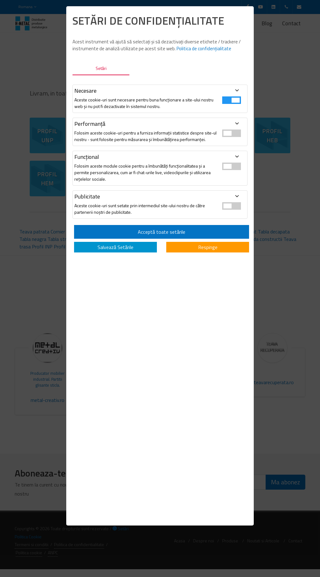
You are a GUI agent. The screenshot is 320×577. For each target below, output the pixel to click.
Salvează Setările (115, 247)
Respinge (208, 247)
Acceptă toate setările (161, 232)
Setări (101, 68)
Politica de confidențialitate (204, 48)
